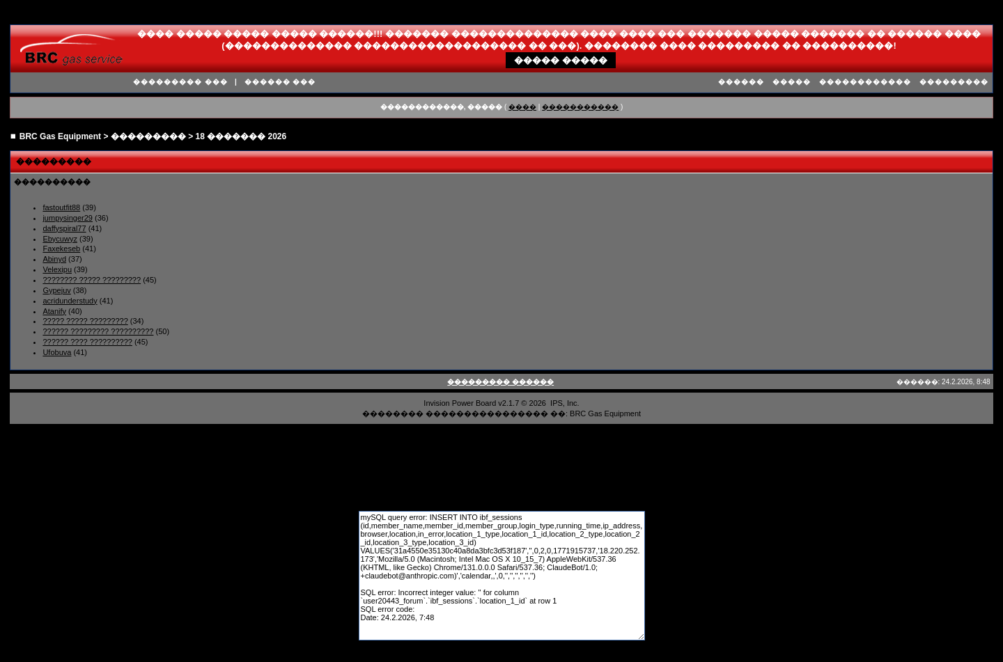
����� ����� (560, 60)
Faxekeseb (61, 248)
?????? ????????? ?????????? (97, 331)
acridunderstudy (69, 301)
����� (791, 82)
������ (741, 82)
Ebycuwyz (59, 239)
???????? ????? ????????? (91, 280)
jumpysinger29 (67, 218)
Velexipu (57, 269)
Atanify (54, 311)
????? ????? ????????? (84, 321)
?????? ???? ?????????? (87, 342)
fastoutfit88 (61, 207)
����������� (580, 107)
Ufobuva (56, 352)
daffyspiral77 (64, 228)
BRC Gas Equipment (60, 136)
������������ (865, 82)
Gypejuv (56, 290)
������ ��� (280, 82)
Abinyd (54, 259)
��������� (953, 82)
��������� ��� (180, 82)
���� (522, 107)
